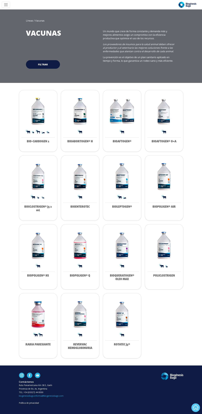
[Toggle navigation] (6, 5)
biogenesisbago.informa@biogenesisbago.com (41, 395)
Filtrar (43, 64)
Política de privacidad (29, 402)
